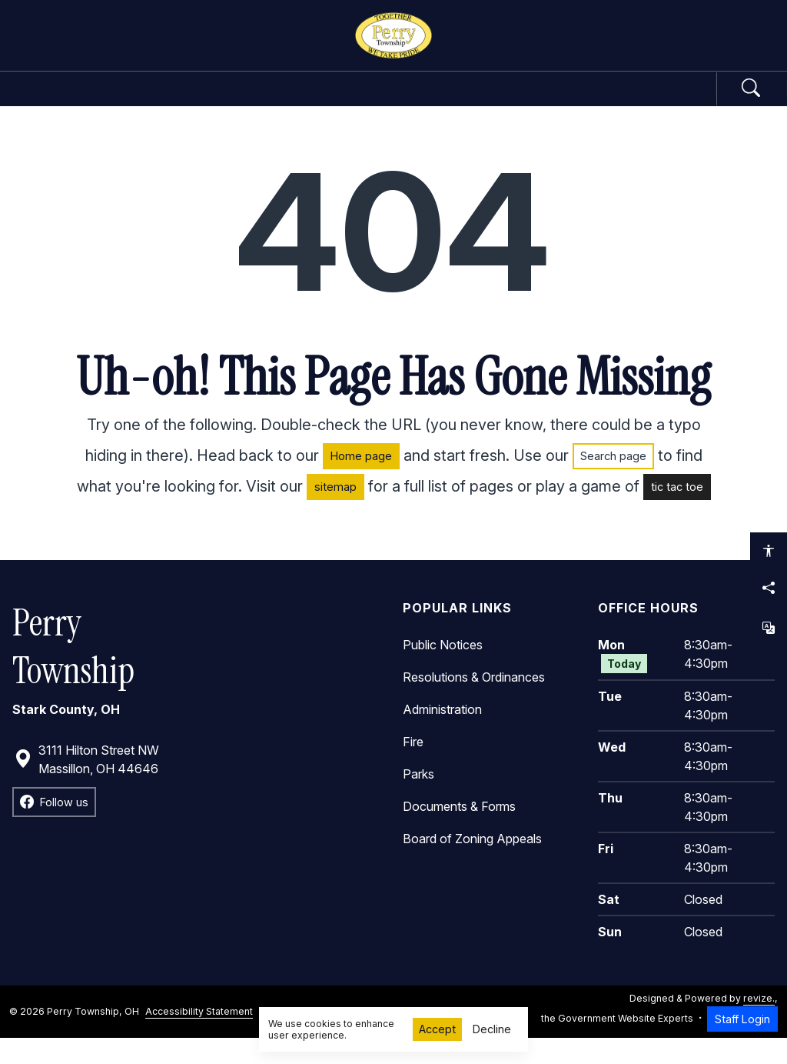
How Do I (604, 101)
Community (476, 101)
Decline (492, 1029)
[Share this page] (768, 587)
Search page (613, 482)
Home (79, 101)
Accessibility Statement (199, 1037)
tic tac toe (677, 513)
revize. (759, 1024)
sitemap (335, 513)
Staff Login (742, 1045)
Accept (437, 1029)
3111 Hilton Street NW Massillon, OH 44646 (86, 785)
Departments (332, 101)
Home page (361, 482)
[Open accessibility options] (768, 550)
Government (184, 101)
